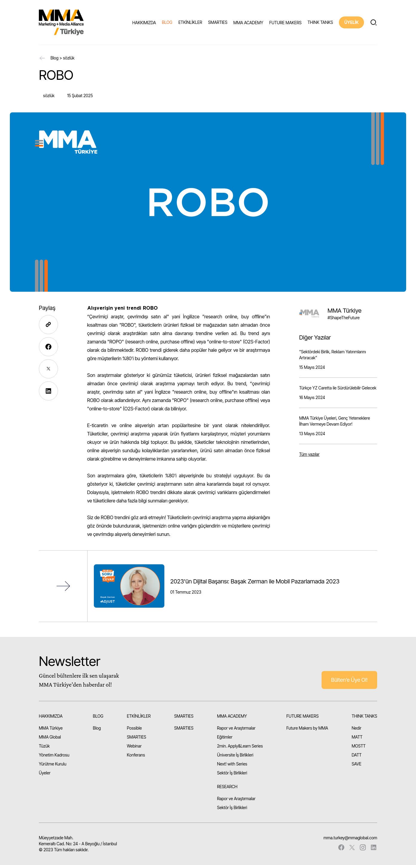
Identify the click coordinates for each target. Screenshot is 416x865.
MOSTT (359, 745)
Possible (134, 727)
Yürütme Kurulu (52, 763)
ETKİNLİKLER (190, 22)
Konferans (136, 754)
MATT (357, 736)
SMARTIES (217, 22)
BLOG (167, 22)
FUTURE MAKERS (285, 22)
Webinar (134, 745)
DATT (357, 754)
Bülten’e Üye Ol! (349, 680)
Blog (55, 57)
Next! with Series (232, 763)
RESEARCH (227, 786)
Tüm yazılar (309, 454)
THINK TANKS (320, 22)
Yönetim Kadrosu (54, 754)
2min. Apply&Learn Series (240, 745)
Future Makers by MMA (307, 727)
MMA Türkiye (50, 727)
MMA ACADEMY (248, 22)
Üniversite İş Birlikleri (235, 754)
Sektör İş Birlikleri (232, 772)
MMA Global (50, 736)
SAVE (357, 763)
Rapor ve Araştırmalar (236, 727)
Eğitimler (225, 736)
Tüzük (44, 745)
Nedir (356, 727)
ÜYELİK (351, 22)
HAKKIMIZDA (144, 22)
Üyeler (45, 772)
